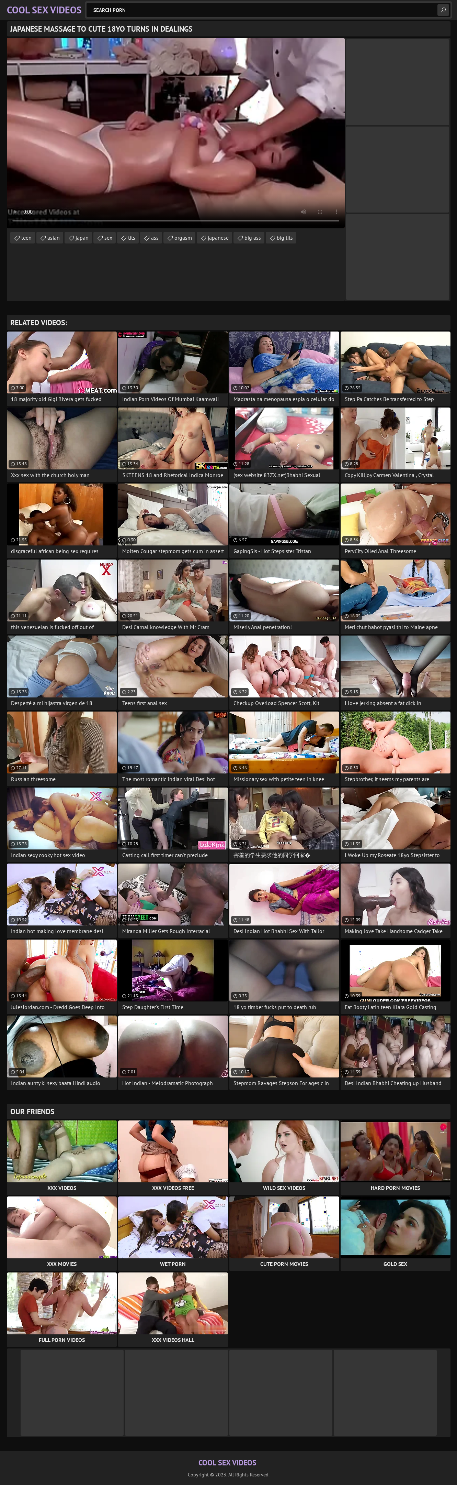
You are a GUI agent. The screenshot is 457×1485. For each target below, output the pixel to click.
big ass (252, 237)
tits (131, 237)
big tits (285, 237)
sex (108, 237)
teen (26, 237)
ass (155, 237)
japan (82, 237)
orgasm (183, 237)
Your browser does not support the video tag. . (176, 133)
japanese (218, 237)
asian (53, 237)
